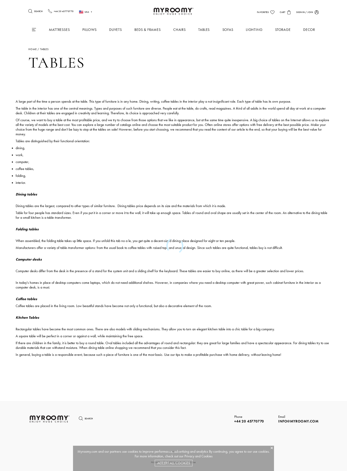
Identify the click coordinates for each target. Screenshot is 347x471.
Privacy (189, 456)
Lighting (254, 29)
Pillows (89, 29)
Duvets (115, 29)
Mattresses (59, 29)
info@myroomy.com (298, 421)
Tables (204, 29)
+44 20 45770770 (249, 421)
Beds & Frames (147, 29)
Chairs (179, 29)
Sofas (227, 29)
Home (32, 49)
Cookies (207, 456)
